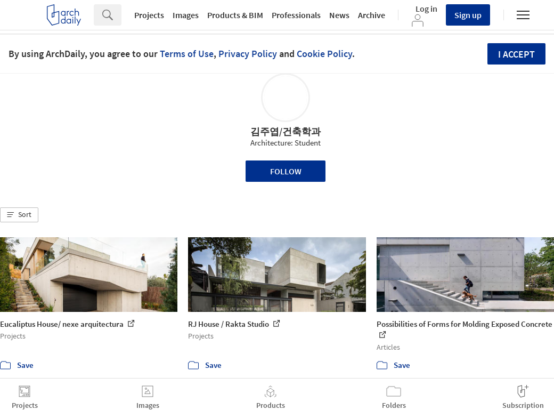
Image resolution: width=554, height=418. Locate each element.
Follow (286, 171)
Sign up (468, 15)
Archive (371, 15)
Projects (149, 15)
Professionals (296, 15)
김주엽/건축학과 (285, 131)
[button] (19, 214)
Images (186, 15)
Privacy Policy (247, 53)
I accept (516, 54)
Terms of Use (187, 53)
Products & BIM (235, 15)
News (339, 15)
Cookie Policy (324, 53)
